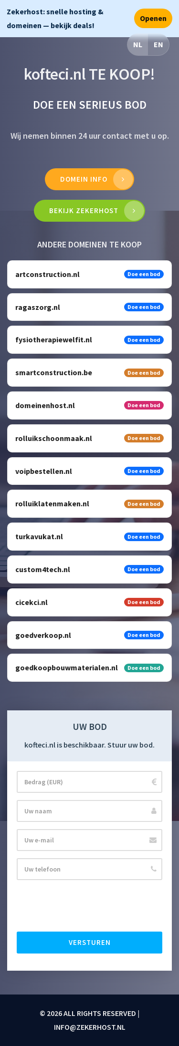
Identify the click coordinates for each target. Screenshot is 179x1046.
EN (158, 44)
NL (137, 44)
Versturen (90, 942)
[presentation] (89, 905)
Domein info (83, 179)
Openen (153, 18)
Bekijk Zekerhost (83, 210)
